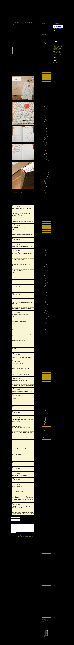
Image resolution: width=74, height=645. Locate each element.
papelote (43, 289)
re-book (43, 330)
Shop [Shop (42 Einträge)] (56, 52)
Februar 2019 (43, 480)
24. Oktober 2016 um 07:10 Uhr (16, 206)
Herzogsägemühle (45, 174)
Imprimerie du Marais (45, 184)
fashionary (43, 146)
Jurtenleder (44, 191)
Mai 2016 (43, 517)
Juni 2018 (43, 488)
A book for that (44, 46)
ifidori (43, 180)
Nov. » (45, 627)
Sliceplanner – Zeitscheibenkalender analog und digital (26, 536)
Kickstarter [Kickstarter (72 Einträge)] (55, 48)
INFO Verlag (44, 186)
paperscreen (44, 295)
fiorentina (43, 151)
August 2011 (43, 584)
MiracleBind (44, 252)
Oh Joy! (43, 280)
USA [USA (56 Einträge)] (56, 53)
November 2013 (44, 552)
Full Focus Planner (45, 157)
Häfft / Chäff (44, 168)
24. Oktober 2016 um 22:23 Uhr (16, 349)
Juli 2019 (43, 474)
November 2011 (44, 581)
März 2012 (43, 576)
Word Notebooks (44, 413)
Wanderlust (44, 405)
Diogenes (43, 125)
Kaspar (43, 199)
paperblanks (44, 292)
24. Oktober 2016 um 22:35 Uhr (16, 354)
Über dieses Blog (32, 2)
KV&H (43, 208)
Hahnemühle (44, 169)
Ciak (43, 106)
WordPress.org (55, 64)
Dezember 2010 (44, 594)
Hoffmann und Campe (45, 177)
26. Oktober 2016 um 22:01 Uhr (16, 468)
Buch (42, 36)
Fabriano (43, 145)
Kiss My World (44, 202)
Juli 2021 (43, 448)
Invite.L (43, 187)
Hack (42, 41)
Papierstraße (44, 300)
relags (43, 337)
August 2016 (43, 513)
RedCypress (44, 332)
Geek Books (44, 159)
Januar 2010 (43, 607)
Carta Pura (43, 101)
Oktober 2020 (44, 459)
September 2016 (44, 512)
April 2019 (43, 478)
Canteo (43, 99)
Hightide (43, 175)
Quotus (43, 326)
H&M (43, 167)
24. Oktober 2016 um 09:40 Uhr (16, 239)
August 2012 (43, 570)
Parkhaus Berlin (44, 304)
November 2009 (44, 609)
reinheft (43, 335)
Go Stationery (44, 162)
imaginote (43, 183)
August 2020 (43, 461)
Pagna (43, 286)
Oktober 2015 (44, 525)
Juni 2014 (43, 544)
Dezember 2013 (44, 551)
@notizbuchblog (57, 23)
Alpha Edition (44, 51)
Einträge (55, 62)
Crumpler (43, 112)
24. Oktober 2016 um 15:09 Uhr (16, 281)
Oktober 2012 (44, 568)
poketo (43, 314)
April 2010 (43, 603)
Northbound (44, 273)
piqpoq (43, 309)
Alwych (43, 53)
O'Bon (43, 276)
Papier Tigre (44, 298)
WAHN (43, 403)
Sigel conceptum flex (56, 38)
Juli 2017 (43, 500)
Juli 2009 (43, 614)
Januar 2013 (43, 564)
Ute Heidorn (13, 293)
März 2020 (43, 466)
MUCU (43, 262)
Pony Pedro (44, 315)
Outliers (43, 283)
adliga (43, 49)
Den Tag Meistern (44, 118)
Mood (43, 260)
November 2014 (44, 538)
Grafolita (43, 164)
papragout (43, 302)
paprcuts (43, 303)
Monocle (43, 258)
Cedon (43, 104)
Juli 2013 (43, 557)
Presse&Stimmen (50, 2)
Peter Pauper (44, 305)
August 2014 (43, 542)
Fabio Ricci (44, 144)
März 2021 (43, 453)
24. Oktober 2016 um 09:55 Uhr (16, 244)
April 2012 (43, 575)
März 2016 (43, 519)
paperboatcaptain (44, 293)
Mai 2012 (43, 574)
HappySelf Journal (45, 172)
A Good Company (44, 47)
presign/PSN (44, 318)
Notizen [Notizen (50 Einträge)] (54, 50)
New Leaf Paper (44, 267)
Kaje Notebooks (44, 195)
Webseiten (43, 441)
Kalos (43, 196)
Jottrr (43, 190)
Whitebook (43, 411)
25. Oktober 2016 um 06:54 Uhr (16, 361)
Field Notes (44, 148)
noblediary (43, 271)
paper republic (44, 290)
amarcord (43, 54)
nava (43, 266)
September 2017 (44, 499)
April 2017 (43, 504)
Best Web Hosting (23, 643)
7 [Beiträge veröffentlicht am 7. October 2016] (47, 623)
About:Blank (44, 48)
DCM (43, 116)
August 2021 (43, 447)
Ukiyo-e (28, 41)
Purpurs (43, 323)
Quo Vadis (43, 325)
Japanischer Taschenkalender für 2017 (23, 22)
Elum (43, 137)
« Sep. (42, 627)
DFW (43, 121)
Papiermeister (44, 299)
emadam (43, 138)
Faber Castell (44, 143)
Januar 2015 (43, 536)
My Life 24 (43, 265)
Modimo (43, 254)
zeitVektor (43, 418)
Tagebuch (43, 435)
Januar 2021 (43, 455)
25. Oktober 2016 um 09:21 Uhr (16, 372)
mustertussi (44, 264)
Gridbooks (43, 166)
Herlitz (43, 173)
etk (42, 141)
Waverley (43, 406)
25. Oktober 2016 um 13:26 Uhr (16, 395)
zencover (43, 419)
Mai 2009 (43, 616)
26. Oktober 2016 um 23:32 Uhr (16, 479)
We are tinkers (44, 407)
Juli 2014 (43, 543)
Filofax (43, 149)
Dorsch (43, 129)
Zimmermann (14, 371)
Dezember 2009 (44, 608)
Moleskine (43, 257)
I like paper (44, 179)
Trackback (16, 201)
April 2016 (43, 518)
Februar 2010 (43, 606)
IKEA (43, 181)
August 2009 (43, 613)
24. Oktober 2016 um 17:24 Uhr (16, 312)
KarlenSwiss (44, 197)
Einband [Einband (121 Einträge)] (59, 45)
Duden (43, 130)
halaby (43, 170)
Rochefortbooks (44, 343)
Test (42, 436)
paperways (43, 297)
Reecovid (43, 333)
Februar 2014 (43, 549)
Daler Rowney (44, 113)
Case (28, 643)
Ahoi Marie (43, 50)
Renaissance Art (44, 338)
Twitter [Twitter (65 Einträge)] (54, 53)
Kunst (42, 425)
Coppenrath (44, 111)
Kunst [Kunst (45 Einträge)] (58, 48)
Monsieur (43, 259)
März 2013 (43, 562)
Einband (43, 37)
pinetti (43, 308)
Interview (43, 423)
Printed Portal (44, 319)
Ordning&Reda (44, 282)
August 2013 (43, 556)
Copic (43, 110)
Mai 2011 (43, 588)
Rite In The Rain (44, 342)
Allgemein (43, 35)
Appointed (43, 57)
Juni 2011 (43, 587)
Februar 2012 (43, 577)
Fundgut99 (43, 158)
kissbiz (43, 203)
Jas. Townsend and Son (45, 189)
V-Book (43, 401)
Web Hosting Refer (56, 65)
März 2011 (43, 590)
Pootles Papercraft (45, 316)
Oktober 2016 (44, 511)
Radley (43, 327)
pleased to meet (44, 311)
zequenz (43, 420)
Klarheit (43, 204)
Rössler (43, 349)
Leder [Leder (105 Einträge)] (60, 48)
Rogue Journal (44, 346)
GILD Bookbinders (45, 160)
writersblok (43, 416)
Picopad (43, 307)
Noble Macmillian (44, 270)
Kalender (43, 424)
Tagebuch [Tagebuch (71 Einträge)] (60, 52)
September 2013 (44, 555)
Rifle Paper (44, 341)
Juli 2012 (43, 571)
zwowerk (43, 422)
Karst (43, 198)
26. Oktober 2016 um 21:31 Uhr (16, 463)
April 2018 (43, 491)
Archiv (59, 2)
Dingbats (43, 124)
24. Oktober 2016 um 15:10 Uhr (16, 286)
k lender (43, 192)
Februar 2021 (43, 454)
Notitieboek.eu (44, 274)
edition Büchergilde (45, 135)
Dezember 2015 (44, 523)
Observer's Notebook (45, 277)
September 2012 (44, 569)
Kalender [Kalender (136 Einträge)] (57, 47)
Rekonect (43, 336)
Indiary (43, 185)
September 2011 (44, 583)
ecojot (43, 132)
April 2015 (43, 532)
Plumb (43, 312)
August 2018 (43, 487)
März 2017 (43, 505)
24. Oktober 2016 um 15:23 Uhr (16, 294)
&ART (43, 44)
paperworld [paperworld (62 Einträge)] (57, 50)
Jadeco (43, 188)
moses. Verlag (44, 261)
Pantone (43, 288)
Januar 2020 (43, 468)
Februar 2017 (43, 506)
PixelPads (43, 310)
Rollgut (43, 347)
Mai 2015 (43, 531)
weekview (43, 410)
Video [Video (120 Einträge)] (60, 54)
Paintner (43, 287)
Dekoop (43, 117)
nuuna (43, 275)
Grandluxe (43, 165)
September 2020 (44, 460)
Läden (42, 428)
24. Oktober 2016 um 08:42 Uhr (16, 225)
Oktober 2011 (44, 582)
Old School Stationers (45, 281)
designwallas (44, 120)
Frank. (43, 154)
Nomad (43, 272)
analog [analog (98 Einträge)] (54, 42)
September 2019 (44, 473)
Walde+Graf (44, 404)
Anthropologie (44, 55)
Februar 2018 (43, 493)
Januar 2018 (43, 494)
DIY (42, 126)
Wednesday (44, 408)
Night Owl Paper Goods (45, 268)
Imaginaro (43, 182)
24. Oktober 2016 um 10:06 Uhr (16, 257)
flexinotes (43, 152)
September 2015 (44, 526)
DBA (43, 115)
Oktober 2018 (44, 485)
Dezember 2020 (44, 456)
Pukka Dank (44, 321)
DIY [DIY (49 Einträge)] (56, 45)
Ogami (43, 279)
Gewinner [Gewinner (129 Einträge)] (55, 46)
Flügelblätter (44, 153)
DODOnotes (44, 128)
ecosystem (43, 133)
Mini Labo (43, 250)
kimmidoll (43, 201)
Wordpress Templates (14, 643)
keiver (43, 200)
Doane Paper (44, 127)
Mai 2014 (43, 545)
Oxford (43, 284)
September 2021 (44, 446)
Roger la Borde (44, 345)
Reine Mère (44, 334)
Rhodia (43, 340)
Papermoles (44, 294)
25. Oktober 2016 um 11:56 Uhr (16, 378)
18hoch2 (43, 45)
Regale (43, 430)
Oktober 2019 (44, 472)
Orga (42, 429)
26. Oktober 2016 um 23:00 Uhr (16, 473)
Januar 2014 (43, 550)
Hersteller (43, 43)
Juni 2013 (43, 558)
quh (42, 324)
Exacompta (44, 142)
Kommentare (55, 63)
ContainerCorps (44, 109)
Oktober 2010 (44, 596)
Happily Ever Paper (45, 171)
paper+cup (43, 291)
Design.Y (43, 119)
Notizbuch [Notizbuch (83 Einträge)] (58, 49)
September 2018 (44, 486)
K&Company (44, 193)
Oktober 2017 (44, 498)
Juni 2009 (43, 615)
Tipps (42, 437)
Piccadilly (43, 306)
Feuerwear (43, 147)
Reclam (43, 331)
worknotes (43, 414)
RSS (53, 23)
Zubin (43, 421)
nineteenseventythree (45, 269)
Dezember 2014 (44, 537)
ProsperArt (43, 320)
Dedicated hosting (55, 66)
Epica (43, 139)
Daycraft (43, 114)
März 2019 (43, 479)
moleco (43, 256)
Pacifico (43, 285)
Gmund (43, 161)
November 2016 (44, 510)
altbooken (43, 52)
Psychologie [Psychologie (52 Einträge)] (58, 51)
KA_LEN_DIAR (44, 194)
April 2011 (43, 589)
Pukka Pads (44, 322)
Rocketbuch (44, 344)
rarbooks (43, 329)
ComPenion (44, 108)
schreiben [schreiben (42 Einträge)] (54, 52)
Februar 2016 (43, 520)
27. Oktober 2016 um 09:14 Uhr (16, 484)
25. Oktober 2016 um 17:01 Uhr (16, 412)
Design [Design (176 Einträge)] (55, 43)
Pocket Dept (44, 313)
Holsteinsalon (44, 178)
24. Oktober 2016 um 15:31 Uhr (16, 300)
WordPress (26, 642)
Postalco (43, 317)
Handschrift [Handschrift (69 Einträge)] (60, 46)
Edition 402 (44, 134)
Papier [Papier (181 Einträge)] (55, 51)
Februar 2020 (43, 467)
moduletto (43, 255)
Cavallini (43, 103)
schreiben (43, 431)
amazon (23, 61)
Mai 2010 (43, 602)
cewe (43, 105)
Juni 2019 (43, 475)
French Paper (44, 156)
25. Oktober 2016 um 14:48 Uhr (16, 407)
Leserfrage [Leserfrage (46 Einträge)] (54, 49)
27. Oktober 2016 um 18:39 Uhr (16, 504)
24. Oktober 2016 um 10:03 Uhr (16, 250)
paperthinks (44, 296)
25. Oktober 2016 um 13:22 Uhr (16, 389)
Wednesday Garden (45, 409)
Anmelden (54, 61)
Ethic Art (43, 140)
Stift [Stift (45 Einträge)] (58, 52)
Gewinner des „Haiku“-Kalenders (18, 192)
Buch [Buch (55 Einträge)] (60, 42)
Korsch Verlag (44, 206)
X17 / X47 (43, 417)
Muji (43, 263)
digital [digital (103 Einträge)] (54, 45)
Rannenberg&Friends (45, 328)
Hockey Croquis (44, 176)
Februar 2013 (43, 563)
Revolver (43, 339)
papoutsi (43, 301)
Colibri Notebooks (44, 107)
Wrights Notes (44, 415)
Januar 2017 (43, 507)
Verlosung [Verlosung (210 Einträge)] (56, 54)
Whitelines (43, 412)
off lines (43, 278)
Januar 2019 (43, 481)
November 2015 (44, 524)
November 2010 (44, 595)
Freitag (43, 155)
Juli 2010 (43, 600)
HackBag (43, 42)
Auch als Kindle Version (57, 28)
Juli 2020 (43, 462)
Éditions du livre (44, 136)
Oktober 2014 (44, 539)
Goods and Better (44, 163)
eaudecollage (44, 131)
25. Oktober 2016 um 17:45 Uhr (16, 417)
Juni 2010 (43, 601)
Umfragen (43, 25)
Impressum (41, 2)
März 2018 (43, 492)
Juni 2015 (43, 530)
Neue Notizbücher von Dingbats (57, 37)
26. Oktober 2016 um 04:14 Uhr (16, 441)
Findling (43, 150)
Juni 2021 (43, 449)
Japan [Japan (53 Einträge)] (54, 47)
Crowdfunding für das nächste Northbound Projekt (19, 535)
